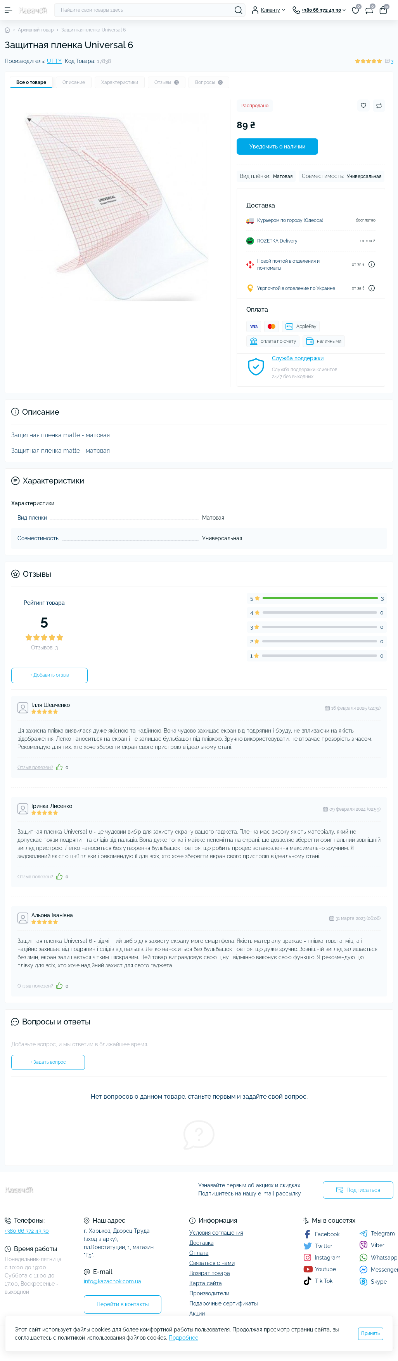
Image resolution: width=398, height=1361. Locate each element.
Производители (209, 1293)
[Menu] (8, 10)
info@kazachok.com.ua (112, 1281)
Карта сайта (205, 1283)
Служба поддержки (298, 358)
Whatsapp (378, 1257)
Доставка (201, 1243)
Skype (373, 1281)
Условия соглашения (216, 1233)
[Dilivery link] (372, 264)
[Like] (59, 767)
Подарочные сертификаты (223, 1303)
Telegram (377, 1233)
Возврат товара (209, 1273)
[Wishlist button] (363, 105)
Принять (370, 1333)
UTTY (54, 61)
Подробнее (183, 1338)
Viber (371, 1245)
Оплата (199, 1253)
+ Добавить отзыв (49, 675)
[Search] (238, 10)
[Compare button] (379, 105)
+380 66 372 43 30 (27, 1231)
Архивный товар (36, 30)
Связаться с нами (212, 1263)
